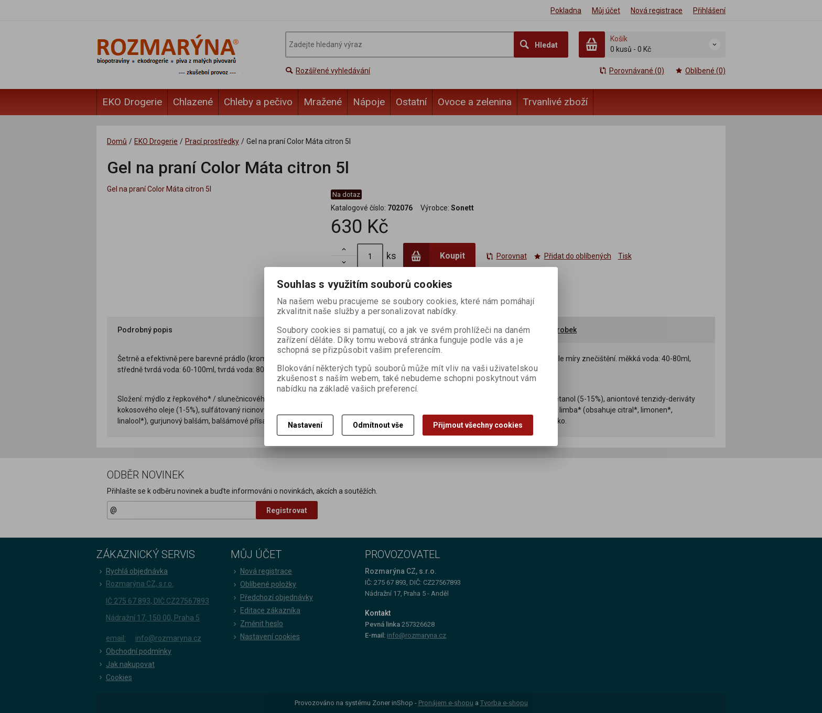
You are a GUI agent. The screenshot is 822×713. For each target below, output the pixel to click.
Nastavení (305, 425)
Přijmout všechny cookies (478, 425)
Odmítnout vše (378, 425)
